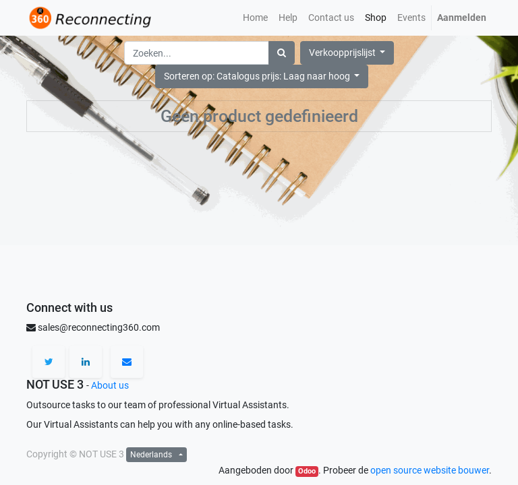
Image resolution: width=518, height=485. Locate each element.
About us (110, 385)
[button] (262, 76)
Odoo (307, 471)
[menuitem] (255, 17)
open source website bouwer (429, 470)
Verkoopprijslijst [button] (343, 52)
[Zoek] (281, 53)
